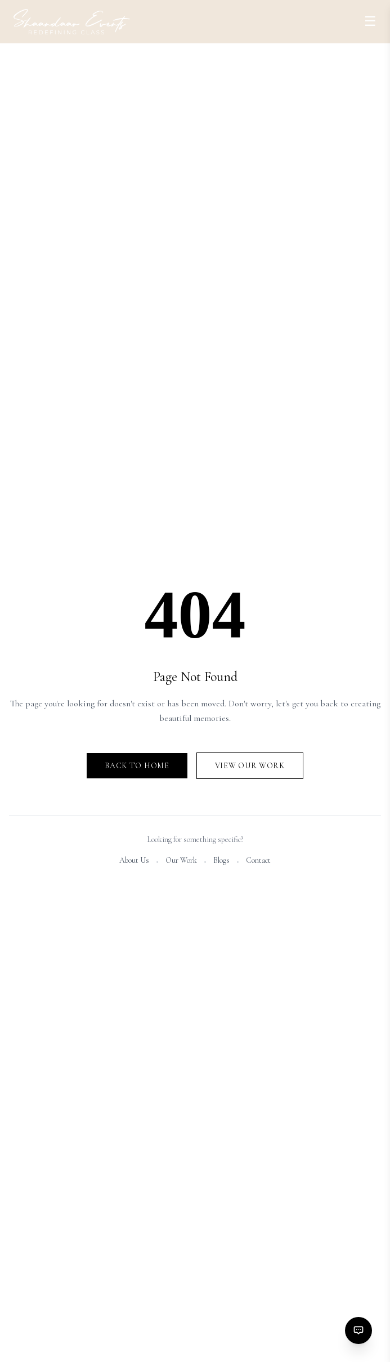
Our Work (181, 860)
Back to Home (137, 765)
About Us (134, 860)
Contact (258, 860)
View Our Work (250, 765)
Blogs (221, 860)
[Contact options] (358, 1330)
